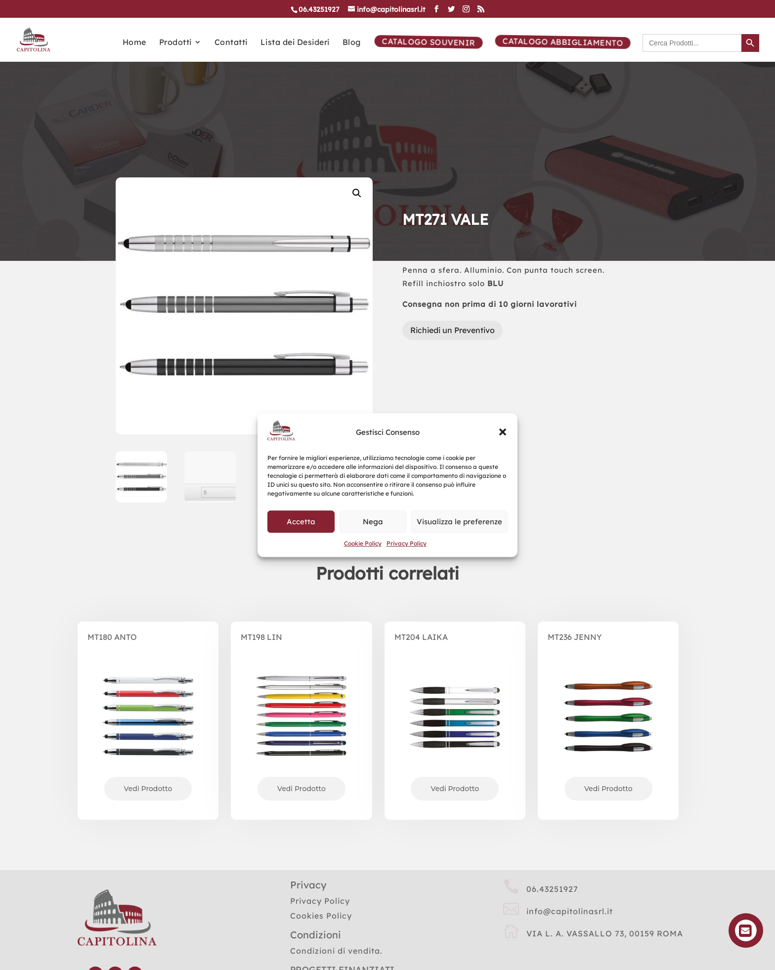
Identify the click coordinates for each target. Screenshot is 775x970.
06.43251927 (552, 882)
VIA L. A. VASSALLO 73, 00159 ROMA (604, 927)
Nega (373, 521)
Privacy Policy (407, 544)
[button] (503, 432)
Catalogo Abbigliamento (561, 39)
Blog (352, 40)
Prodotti (175, 40)
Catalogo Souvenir (427, 39)
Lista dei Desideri (295, 40)
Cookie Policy (363, 544)
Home (134, 40)
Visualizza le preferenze (459, 521)
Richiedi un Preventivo (452, 324)
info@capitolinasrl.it (569, 905)
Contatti (231, 40)
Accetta (301, 521)
